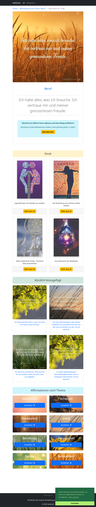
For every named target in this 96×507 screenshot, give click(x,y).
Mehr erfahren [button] (74, 497)
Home (15, 8)
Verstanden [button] (75, 503)
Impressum (48, 495)
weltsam (17, 2)
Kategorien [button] (30, 3)
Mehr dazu (30, 211)
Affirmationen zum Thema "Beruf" (33, 8)
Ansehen (29, 405)
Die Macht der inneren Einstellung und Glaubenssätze (47, 500)
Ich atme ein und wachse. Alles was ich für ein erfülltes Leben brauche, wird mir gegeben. (29, 374)
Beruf (48, 88)
